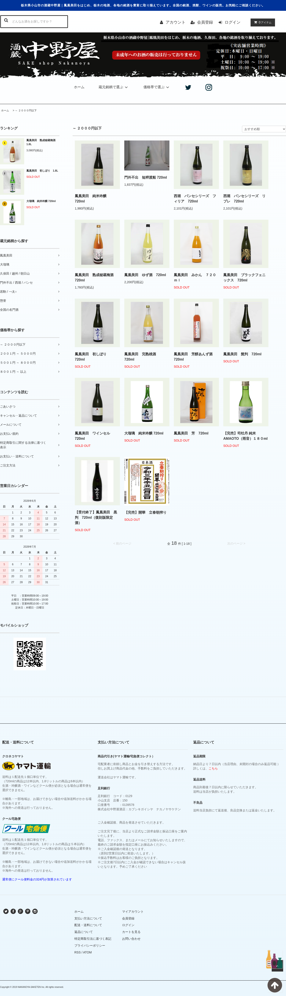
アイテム (261, 22)
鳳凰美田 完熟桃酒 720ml (142, 356)
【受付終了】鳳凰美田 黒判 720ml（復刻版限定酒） (96, 517)
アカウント (175, 22)
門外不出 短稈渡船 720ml (145, 177)
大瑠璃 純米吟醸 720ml (41, 201)
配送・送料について (88, 925)
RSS (77, 952)
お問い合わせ (131, 938)
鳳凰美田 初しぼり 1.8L (42, 170)
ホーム (79, 87)
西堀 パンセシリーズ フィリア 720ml (195, 198)
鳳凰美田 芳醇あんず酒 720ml (195, 356)
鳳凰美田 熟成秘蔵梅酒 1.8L (42, 142)
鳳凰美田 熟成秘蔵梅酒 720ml (96, 277)
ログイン (232, 22)
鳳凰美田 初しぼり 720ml (92, 356)
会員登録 (205, 22)
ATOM (87, 952)
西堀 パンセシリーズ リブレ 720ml (244, 198)
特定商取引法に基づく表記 (92, 938)
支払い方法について (88, 918)
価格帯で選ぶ (156, 87)
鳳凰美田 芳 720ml (191, 433)
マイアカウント (133, 911)
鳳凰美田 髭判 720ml (242, 354)
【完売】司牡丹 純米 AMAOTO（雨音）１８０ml (245, 435)
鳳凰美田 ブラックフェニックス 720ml (244, 277)
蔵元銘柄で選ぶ (114, 87)
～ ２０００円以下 (26, 110)
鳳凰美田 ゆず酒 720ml (145, 275)
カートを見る (131, 932)
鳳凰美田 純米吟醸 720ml (92, 198)
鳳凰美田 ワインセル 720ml (92, 435)
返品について (83, 932)
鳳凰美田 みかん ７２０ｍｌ (195, 277)
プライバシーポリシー (89, 945)
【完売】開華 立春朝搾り (145, 512)
